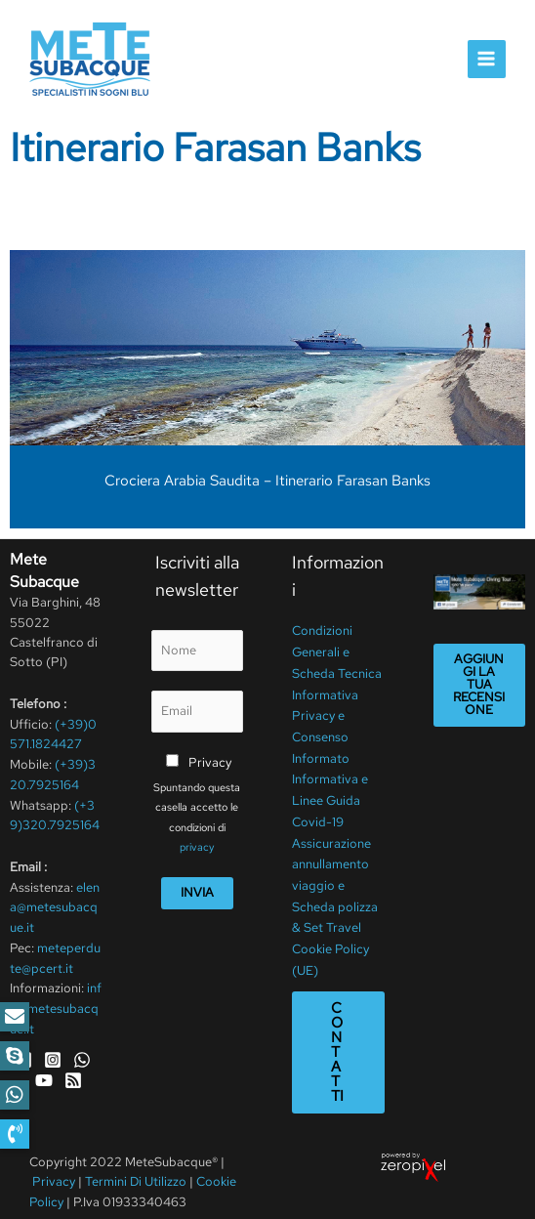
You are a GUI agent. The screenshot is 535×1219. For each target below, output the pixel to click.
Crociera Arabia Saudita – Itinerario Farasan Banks (267, 480)
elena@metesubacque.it (55, 905)
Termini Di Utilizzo (137, 1160)
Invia (197, 890)
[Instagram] (53, 1056)
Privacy (209, 760)
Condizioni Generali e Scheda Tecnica (337, 649)
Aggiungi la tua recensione (479, 684)
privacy (197, 846)
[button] (14, 1134)
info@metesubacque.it (56, 1005)
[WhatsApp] (82, 1056)
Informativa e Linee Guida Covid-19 (330, 789)
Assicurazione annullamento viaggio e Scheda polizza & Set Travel (335, 868)
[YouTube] (44, 1075)
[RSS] (73, 1075)
